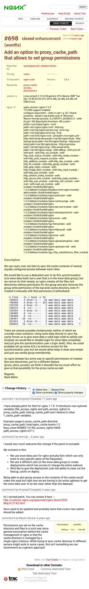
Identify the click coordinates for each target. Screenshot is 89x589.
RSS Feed (28, 574)
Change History (18, 394)
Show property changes (70, 398)
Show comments (45, 398)
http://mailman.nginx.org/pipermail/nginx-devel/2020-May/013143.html (36, 505)
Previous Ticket (58, 29)
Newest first (57, 395)
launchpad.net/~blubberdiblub (40, 66)
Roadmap (52, 19)
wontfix (13, 45)
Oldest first (41, 395)
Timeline (35, 19)
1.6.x (66, 79)
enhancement (48, 38)
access (27, 88)
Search (79, 23)
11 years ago (77, 35)
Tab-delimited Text (44, 579)
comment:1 (8, 404)
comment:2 (8, 442)
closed (28, 38)
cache (33, 85)
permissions (30, 90)
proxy (26, 85)
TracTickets (52, 565)
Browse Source (74, 19)
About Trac (80, 13)
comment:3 (8, 495)
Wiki (20, 19)
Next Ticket (77, 29)
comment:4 (8, 523)
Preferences (47, 13)
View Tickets (60, 23)
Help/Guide (64, 13)
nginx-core (29, 79)
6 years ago (76, 38)
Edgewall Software (38, 586)
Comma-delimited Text (56, 574)
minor (27, 74)
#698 (11, 38)
